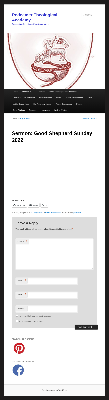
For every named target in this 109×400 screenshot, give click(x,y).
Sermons (46, 110)
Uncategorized (37, 213)
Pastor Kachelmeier (64, 104)
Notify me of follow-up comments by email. (35, 316)
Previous (84, 119)
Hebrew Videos (45, 98)
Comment (22, 241)
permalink (77, 213)
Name (21, 281)
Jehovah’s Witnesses (74, 98)
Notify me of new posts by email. (31, 321)
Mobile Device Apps (21, 104)
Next (94, 119)
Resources (33, 110)
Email (21, 295)
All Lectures (40, 92)
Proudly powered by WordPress (54, 390)
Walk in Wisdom (60, 110)
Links (89, 98)
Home (15, 92)
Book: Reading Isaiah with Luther (62, 92)
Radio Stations (19, 110)
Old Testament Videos (42, 104)
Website (20, 308)
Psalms (79, 104)
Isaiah (58, 98)
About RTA (26, 92)
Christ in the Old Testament (24, 98)
